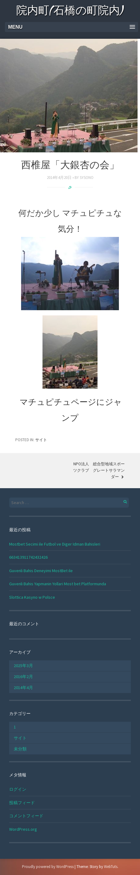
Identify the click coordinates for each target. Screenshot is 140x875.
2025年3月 (23, 665)
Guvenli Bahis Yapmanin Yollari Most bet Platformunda (57, 583)
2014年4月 (23, 687)
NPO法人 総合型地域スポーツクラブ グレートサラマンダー (99, 470)
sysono (87, 177)
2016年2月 (23, 676)
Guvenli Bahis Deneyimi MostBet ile (41, 570)
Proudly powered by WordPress (48, 866)
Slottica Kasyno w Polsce (32, 597)
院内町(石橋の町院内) (70, 11)
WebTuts (110, 866)
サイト (41, 439)
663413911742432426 (28, 557)
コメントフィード (26, 816)
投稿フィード (22, 802)
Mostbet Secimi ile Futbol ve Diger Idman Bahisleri (54, 544)
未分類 (20, 749)
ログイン (17, 789)
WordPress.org (23, 829)
